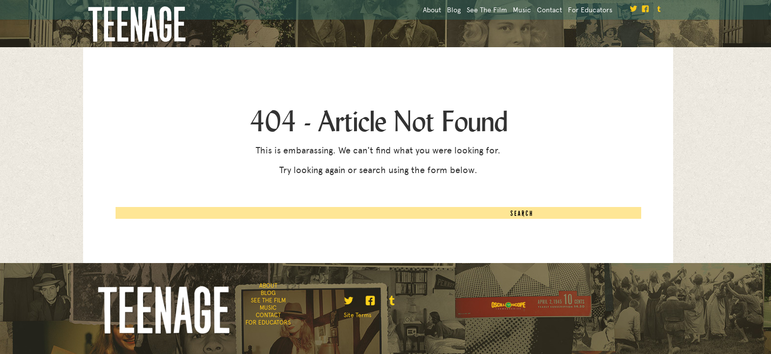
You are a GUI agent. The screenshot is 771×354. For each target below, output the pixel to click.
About (396, 9)
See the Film (456, 9)
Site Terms (358, 325)
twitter (624, 10)
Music (494, 9)
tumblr (657, 10)
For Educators (569, 9)
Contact (524, 9)
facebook (641, 10)
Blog (421, 9)
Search (569, 233)
